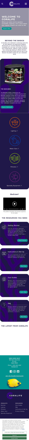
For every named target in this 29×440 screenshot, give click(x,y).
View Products (22, 240)
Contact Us (14, 366)
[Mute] (22, 209)
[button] (14, 204)
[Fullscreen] (24, 209)
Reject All (14, 435)
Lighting (13, 131)
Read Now (23, 266)
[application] (14, 204)
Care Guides (18, 405)
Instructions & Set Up (21, 409)
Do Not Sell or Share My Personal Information (14, 432)
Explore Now (6, 28)
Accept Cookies (14, 438)
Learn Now (23, 292)
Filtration (14, 167)
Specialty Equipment (13, 185)
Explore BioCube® (7, 107)
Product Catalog (19, 411)
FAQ (16, 407)
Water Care (13, 148)
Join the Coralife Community (14, 376)
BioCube (3, 405)
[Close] (27, 420)
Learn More (14, 362)
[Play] (4, 209)
